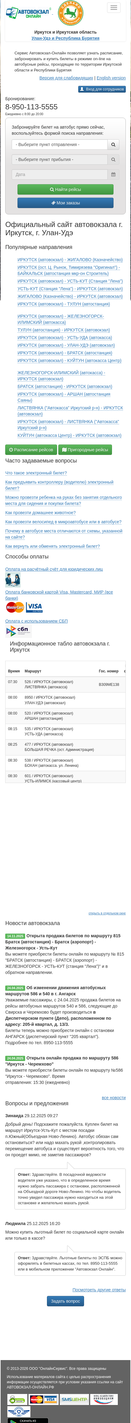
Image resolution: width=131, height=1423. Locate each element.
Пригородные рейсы (85, 449)
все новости (114, 1097)
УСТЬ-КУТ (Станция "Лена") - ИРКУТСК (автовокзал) (70, 288)
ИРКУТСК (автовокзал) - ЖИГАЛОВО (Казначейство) (70, 259)
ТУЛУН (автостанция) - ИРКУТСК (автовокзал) (63, 329)
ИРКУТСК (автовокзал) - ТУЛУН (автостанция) (63, 304)
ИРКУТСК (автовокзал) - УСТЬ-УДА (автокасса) (64, 337)
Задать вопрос (65, 1301)
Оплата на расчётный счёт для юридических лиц (54, 569)
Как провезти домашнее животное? (40, 512)
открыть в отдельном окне (107, 913)
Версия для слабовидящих (66, 77)
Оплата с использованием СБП (36, 621)
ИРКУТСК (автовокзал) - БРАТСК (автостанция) (64, 352)
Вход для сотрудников (102, 89)
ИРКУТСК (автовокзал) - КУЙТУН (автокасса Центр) (69, 360)
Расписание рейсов (31, 449)
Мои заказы (65, 202)
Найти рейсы (65, 189)
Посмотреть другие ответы (98, 1289)
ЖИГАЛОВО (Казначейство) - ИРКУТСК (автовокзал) (70, 296)
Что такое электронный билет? (36, 472)
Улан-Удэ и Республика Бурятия (65, 38)
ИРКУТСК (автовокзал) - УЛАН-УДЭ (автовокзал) (66, 345)
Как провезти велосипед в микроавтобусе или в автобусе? (63, 521)
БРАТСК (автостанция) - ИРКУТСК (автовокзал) (64, 386)
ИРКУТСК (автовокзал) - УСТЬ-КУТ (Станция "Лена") (70, 281)
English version (111, 77)
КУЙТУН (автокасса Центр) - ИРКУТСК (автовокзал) (69, 435)
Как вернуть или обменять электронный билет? (52, 546)
